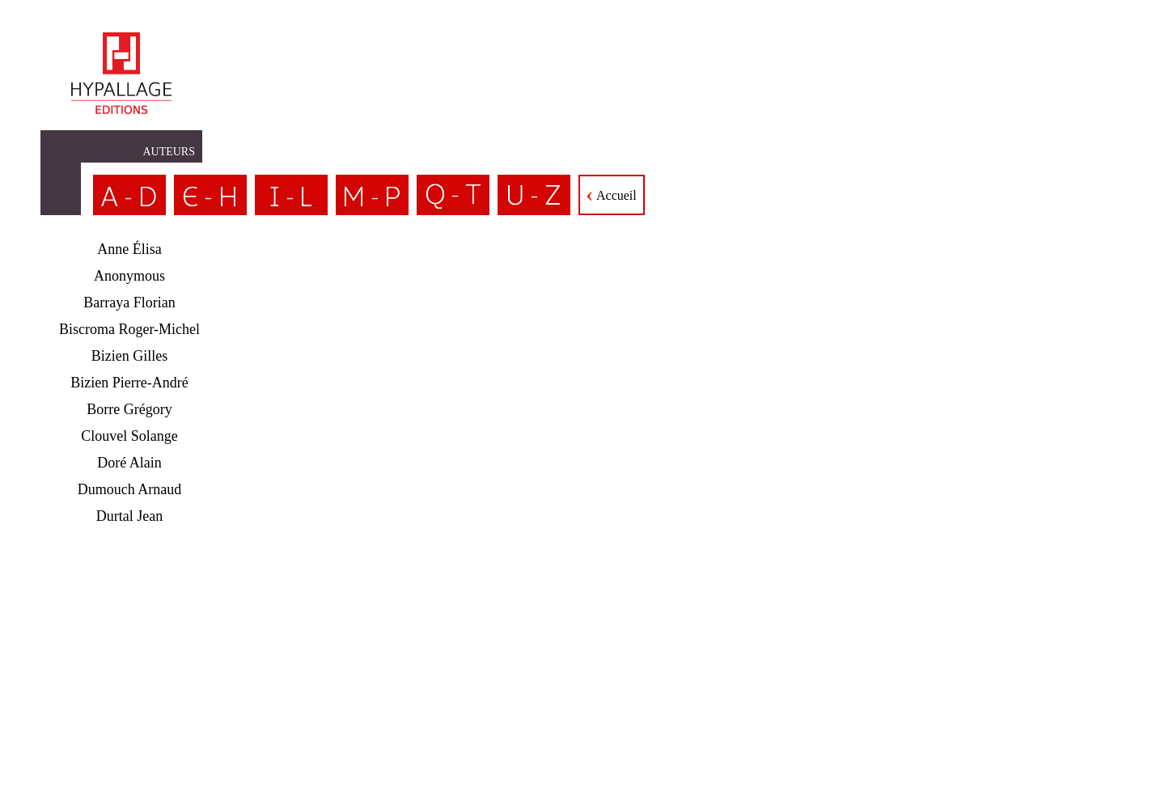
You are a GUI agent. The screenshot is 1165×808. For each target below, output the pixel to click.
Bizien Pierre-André (129, 382)
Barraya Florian (129, 302)
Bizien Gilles (129, 356)
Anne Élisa (129, 249)
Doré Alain (129, 463)
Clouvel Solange (129, 436)
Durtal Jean (129, 516)
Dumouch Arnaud (129, 489)
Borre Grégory (129, 409)
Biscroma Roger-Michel (129, 329)
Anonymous (129, 276)
